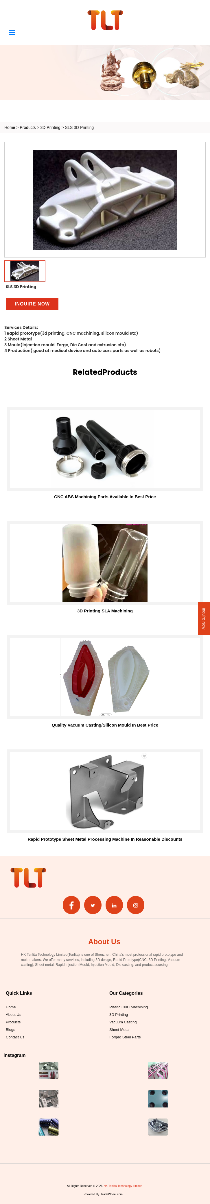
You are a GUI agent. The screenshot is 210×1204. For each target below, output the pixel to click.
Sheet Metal (119, 1029)
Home (9, 127)
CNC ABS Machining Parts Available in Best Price (105, 497)
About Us (13, 1014)
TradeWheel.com (112, 1194)
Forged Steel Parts (125, 1037)
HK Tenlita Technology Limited (123, 1186)
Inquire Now (204, 618)
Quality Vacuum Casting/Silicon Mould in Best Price (105, 725)
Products (28, 127)
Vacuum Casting (123, 1022)
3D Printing (51, 127)
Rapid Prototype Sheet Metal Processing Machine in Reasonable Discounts (104, 839)
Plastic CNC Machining (128, 1006)
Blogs (10, 1029)
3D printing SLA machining (105, 611)
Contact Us (15, 1037)
